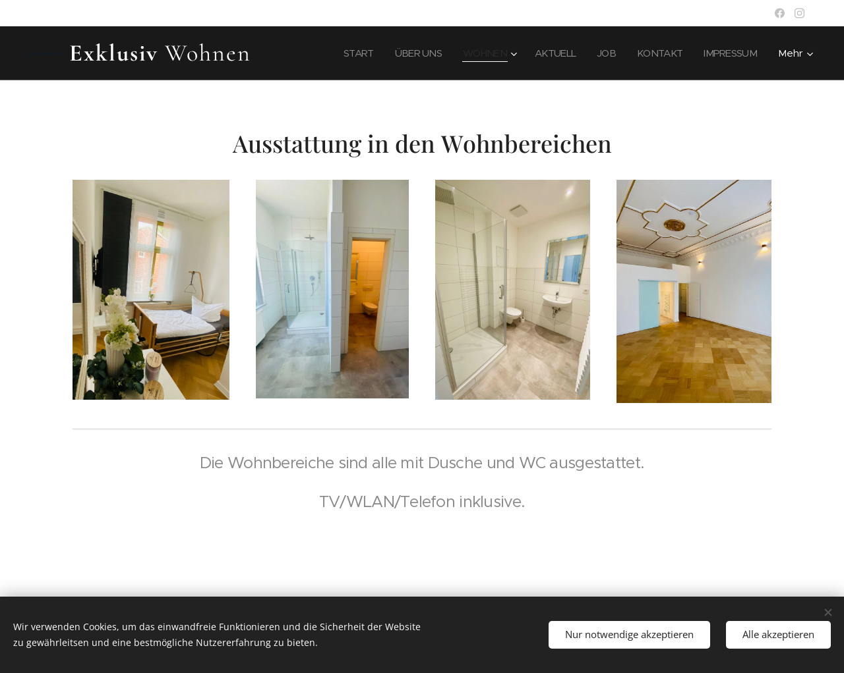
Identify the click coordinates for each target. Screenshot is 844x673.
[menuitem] (343, 53)
